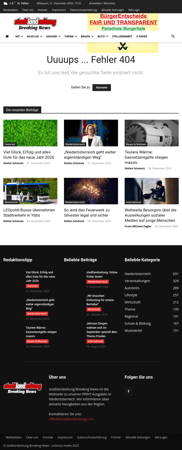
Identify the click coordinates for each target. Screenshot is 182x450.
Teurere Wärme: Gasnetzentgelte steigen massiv (146, 157)
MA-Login (134, 10)
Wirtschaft (94, 309)
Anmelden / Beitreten (102, 3)
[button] (173, 36)
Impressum (59, 10)
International (133, 202)
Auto (102, 36)
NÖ (19, 36)
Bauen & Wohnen (136, 144)
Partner (116, 437)
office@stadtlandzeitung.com (71, 419)
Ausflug (35, 36)
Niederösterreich (75, 144)
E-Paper (141, 36)
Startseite (102, 87)
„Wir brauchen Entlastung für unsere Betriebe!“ (100, 300)
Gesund (53, 36)
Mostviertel (11, 202)
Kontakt (42, 10)
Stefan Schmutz (13, 163)
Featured (10, 144)
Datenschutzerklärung (83, 10)
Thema (70, 36)
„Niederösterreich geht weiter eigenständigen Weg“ (40, 304)
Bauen (87, 36)
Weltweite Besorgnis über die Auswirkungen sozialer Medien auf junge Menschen (151, 215)
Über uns (27, 10)
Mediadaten (10, 10)
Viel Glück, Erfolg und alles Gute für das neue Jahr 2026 (40, 277)
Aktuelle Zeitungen (112, 10)
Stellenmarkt (122, 36)
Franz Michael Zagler (138, 226)
